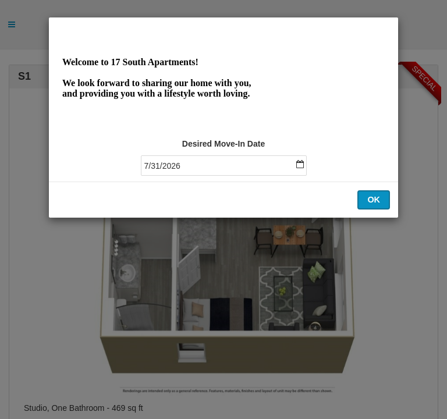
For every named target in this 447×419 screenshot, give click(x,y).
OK (373, 199)
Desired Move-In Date (223, 143)
